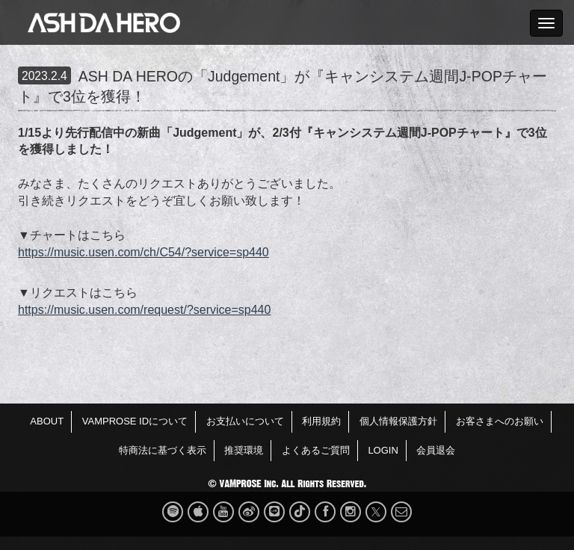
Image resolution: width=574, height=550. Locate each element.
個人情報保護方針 (398, 421)
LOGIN (383, 450)
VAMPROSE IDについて (135, 421)
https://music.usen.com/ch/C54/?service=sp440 (143, 252)
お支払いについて (245, 421)
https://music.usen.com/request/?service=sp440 (144, 309)
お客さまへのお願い (499, 421)
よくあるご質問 (316, 450)
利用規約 (321, 421)
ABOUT (47, 421)
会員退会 (435, 450)
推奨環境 (243, 450)
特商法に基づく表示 (162, 450)
